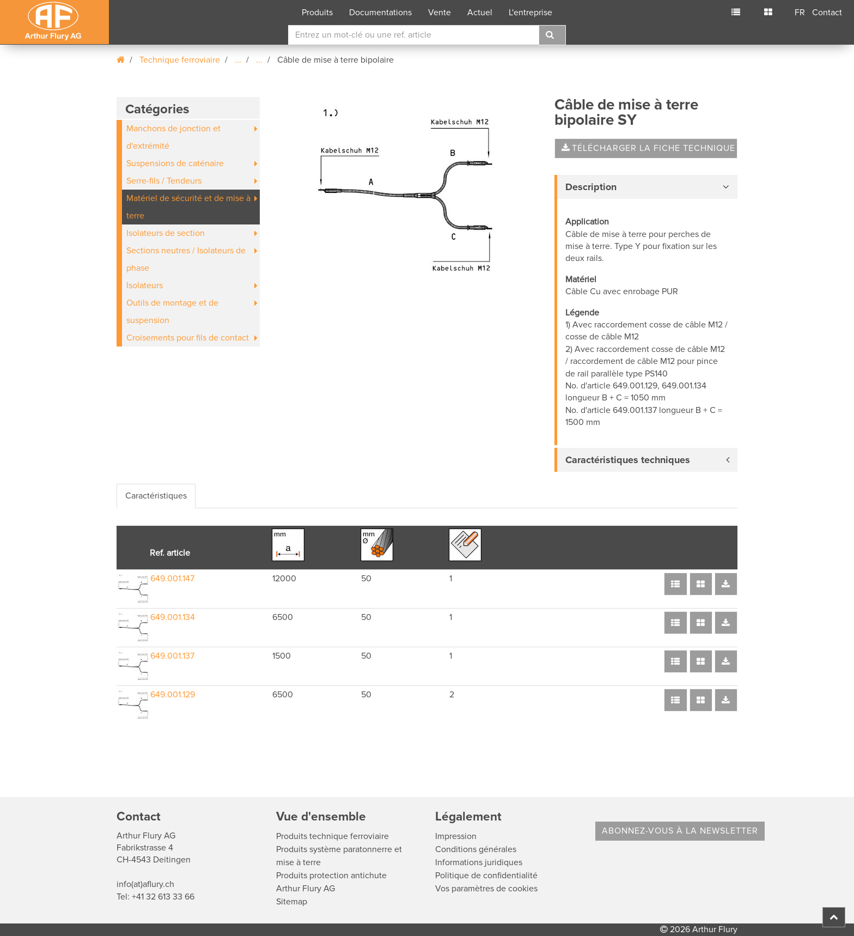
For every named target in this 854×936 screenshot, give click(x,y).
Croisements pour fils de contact (187, 337)
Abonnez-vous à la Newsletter (680, 830)
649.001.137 (172, 656)
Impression (456, 836)
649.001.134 (172, 617)
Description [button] (591, 187)
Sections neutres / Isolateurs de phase (186, 259)
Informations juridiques (478, 862)
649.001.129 (172, 694)
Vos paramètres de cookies (486, 888)
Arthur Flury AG (305, 888)
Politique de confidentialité (486, 875)
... (238, 59)
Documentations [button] (380, 12)
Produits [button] (317, 12)
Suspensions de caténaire (175, 163)
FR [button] (800, 12)
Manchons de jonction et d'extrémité (173, 137)
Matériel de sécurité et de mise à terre (188, 207)
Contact (827, 12)
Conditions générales (475, 849)
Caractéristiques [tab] (156, 495)
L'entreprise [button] (530, 12)
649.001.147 (172, 578)
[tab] (645, 187)
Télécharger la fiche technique (648, 148)
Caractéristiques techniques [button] (627, 460)
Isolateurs (144, 285)
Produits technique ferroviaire (332, 836)
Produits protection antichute (331, 875)
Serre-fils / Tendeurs (164, 180)
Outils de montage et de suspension (172, 311)
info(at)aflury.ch (145, 884)
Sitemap (291, 901)
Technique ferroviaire (179, 59)
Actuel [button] (479, 12)
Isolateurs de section (165, 233)
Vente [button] (439, 12)
